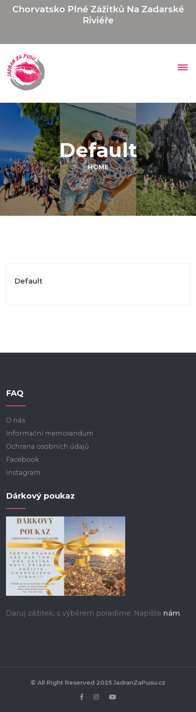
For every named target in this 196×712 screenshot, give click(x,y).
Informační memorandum (49, 433)
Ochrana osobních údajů (47, 446)
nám (171, 613)
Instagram (23, 472)
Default (28, 281)
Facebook (22, 459)
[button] (181, 67)
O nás (15, 420)
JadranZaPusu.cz (139, 682)
